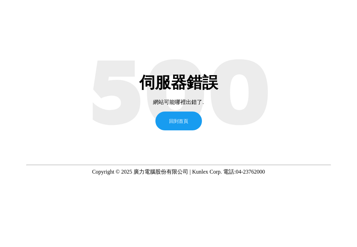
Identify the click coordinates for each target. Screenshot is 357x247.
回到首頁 (178, 121)
